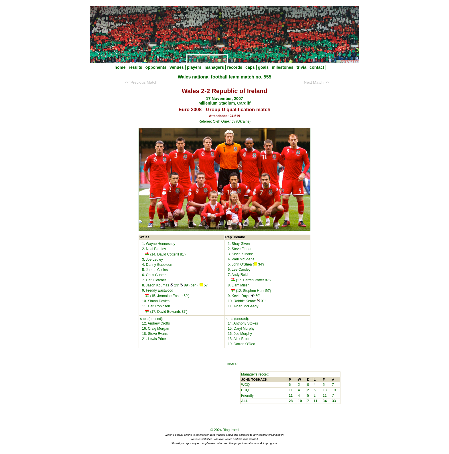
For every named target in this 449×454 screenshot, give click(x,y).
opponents (156, 67)
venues (177, 67)
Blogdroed (231, 430)
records (234, 67)
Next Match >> (316, 82)
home (120, 67)
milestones (282, 67)
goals (263, 67)
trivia (301, 67)
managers (214, 67)
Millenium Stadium (216, 103)
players (194, 67)
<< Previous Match (141, 82)
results (135, 67)
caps (250, 67)
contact (317, 67)
